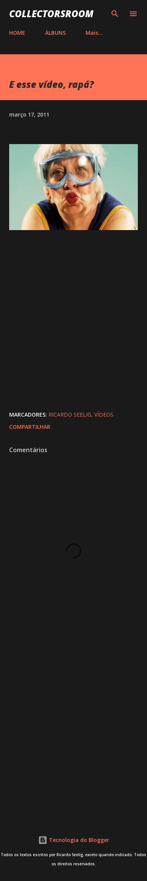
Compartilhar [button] (29, 426)
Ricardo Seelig (69, 414)
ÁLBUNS (55, 32)
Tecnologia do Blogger (73, 840)
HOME (17, 32)
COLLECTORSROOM (51, 13)
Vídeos (103, 414)
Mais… (94, 32)
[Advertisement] (73, 729)
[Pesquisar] (115, 13)
